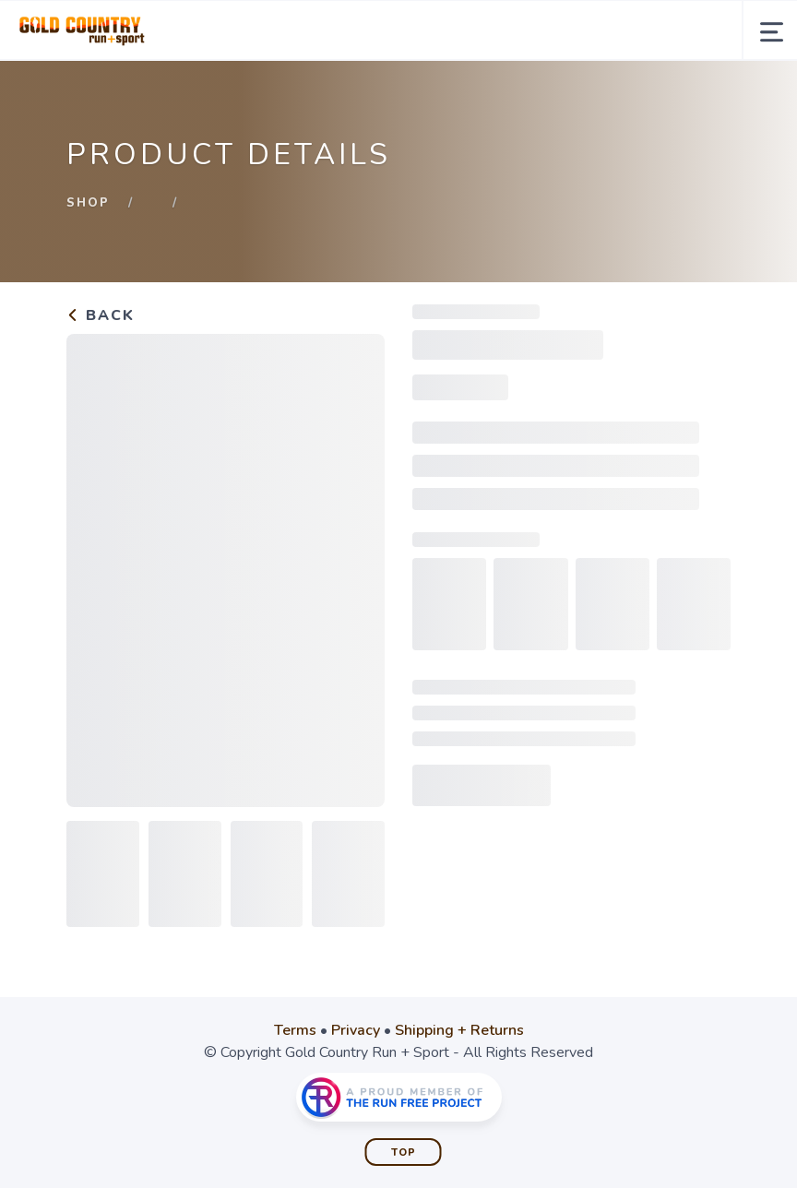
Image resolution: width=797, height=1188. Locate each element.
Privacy (355, 1030)
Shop (88, 203)
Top (403, 1152)
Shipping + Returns (459, 1030)
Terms (295, 1030)
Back (100, 315)
